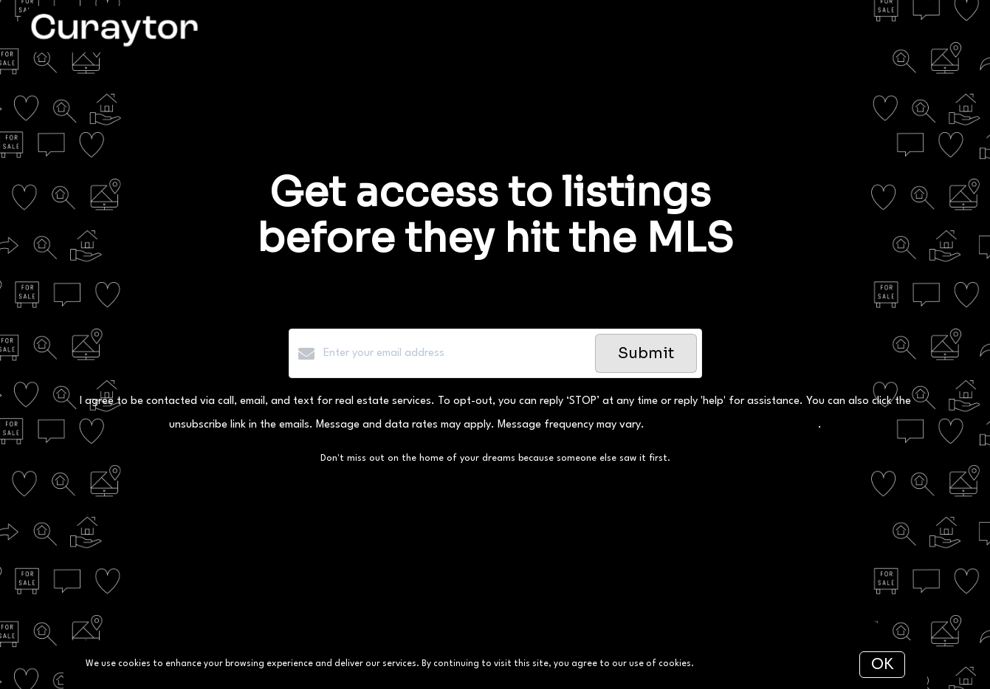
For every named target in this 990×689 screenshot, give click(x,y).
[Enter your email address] (455, 353)
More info (717, 663)
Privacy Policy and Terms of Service (732, 425)
